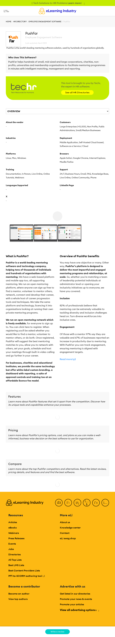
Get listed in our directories (75, 593)
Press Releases (16, 538)
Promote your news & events (76, 598)
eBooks (12, 527)
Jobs (11, 549)
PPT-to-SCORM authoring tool (26, 575)
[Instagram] (105, 502)
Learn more (76, 2)
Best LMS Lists (16, 565)
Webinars (13, 532)
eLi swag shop (68, 538)
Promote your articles (72, 604)
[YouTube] (86, 502)
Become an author (18, 593)
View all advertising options (79, 610)
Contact (64, 532)
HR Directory (20, 21)
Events (12, 543)
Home (8, 21)
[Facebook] (59, 502)
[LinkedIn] (77, 502)
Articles (12, 522)
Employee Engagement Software (45, 21)
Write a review (57, 631)
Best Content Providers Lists (24, 570)
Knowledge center (70, 527)
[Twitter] (68, 502)
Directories (14, 554)
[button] (84, 359)
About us (65, 522)
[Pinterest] (96, 502)
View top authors (18, 598)
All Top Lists (15, 559)
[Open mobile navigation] (5, 11)
